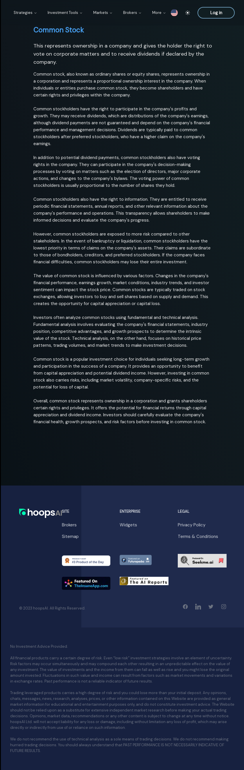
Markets (103, 12)
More (159, 12)
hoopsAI (40, 608)
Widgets (128, 525)
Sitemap (70, 536)
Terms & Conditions (198, 536)
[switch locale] (174, 12)
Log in (216, 13)
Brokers (132, 12)
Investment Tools (65, 12)
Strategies (25, 12)
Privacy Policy (191, 525)
